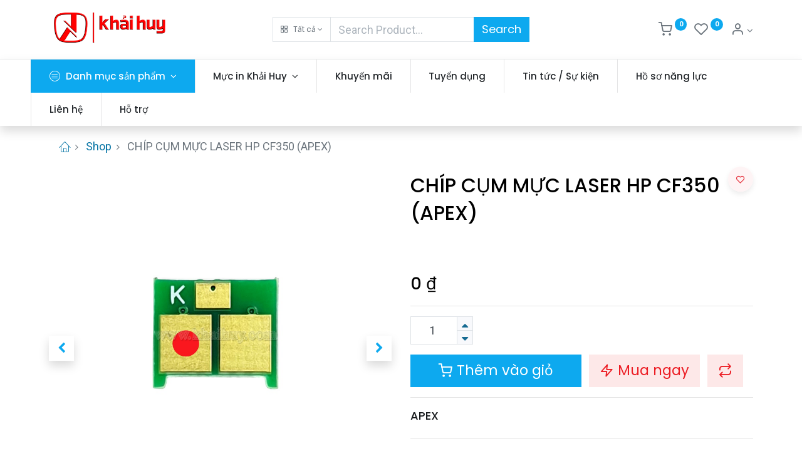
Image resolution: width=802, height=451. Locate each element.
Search (501, 29)
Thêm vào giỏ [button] (496, 370)
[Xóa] (464, 337)
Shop (99, 146)
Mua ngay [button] (644, 370)
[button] (302, 29)
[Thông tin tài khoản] (742, 30)
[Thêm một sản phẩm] (464, 323)
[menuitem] (382, 76)
